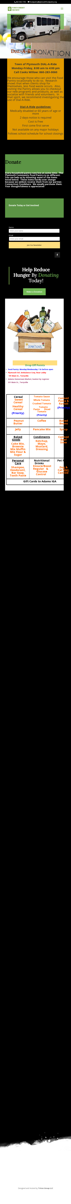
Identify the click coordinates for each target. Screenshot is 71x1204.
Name (11, 227)
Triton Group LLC (45, 1188)
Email (11, 235)
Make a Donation (34, 292)
